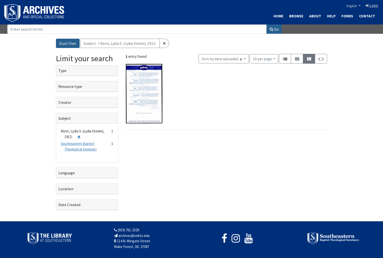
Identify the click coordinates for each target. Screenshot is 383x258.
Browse (296, 16)
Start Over (67, 43)
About (315, 16)
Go (274, 29)
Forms (347, 16)
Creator (64, 102)
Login (372, 5)
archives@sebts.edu (132, 235)
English (352, 6)
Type (62, 70)
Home (278, 16)
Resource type (70, 86)
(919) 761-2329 (126, 230)
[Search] (137, 29)
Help (331, 16)
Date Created (69, 204)
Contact (367, 16)
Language (66, 172)
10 (262, 58)
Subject (64, 118)
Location (65, 188)
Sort (222, 58)
